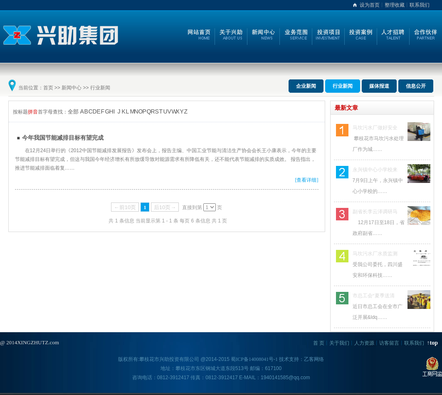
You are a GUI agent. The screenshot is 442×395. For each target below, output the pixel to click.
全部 (73, 112)
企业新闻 (306, 86)
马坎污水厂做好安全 (375, 128)
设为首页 (370, 5)
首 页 (318, 343)
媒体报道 (379, 86)
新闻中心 (71, 88)
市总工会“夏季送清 (374, 296)
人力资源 (364, 343)
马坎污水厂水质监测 (375, 254)
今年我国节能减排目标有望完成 (63, 137)
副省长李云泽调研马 (375, 212)
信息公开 (416, 86)
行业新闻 (100, 88)
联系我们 (420, 5)
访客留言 (389, 343)
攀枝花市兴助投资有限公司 (169, 359)
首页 (48, 88)
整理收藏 (395, 5)
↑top (432, 343)
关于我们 (339, 343)
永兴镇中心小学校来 (375, 170)
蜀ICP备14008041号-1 (254, 359)
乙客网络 (314, 359)
